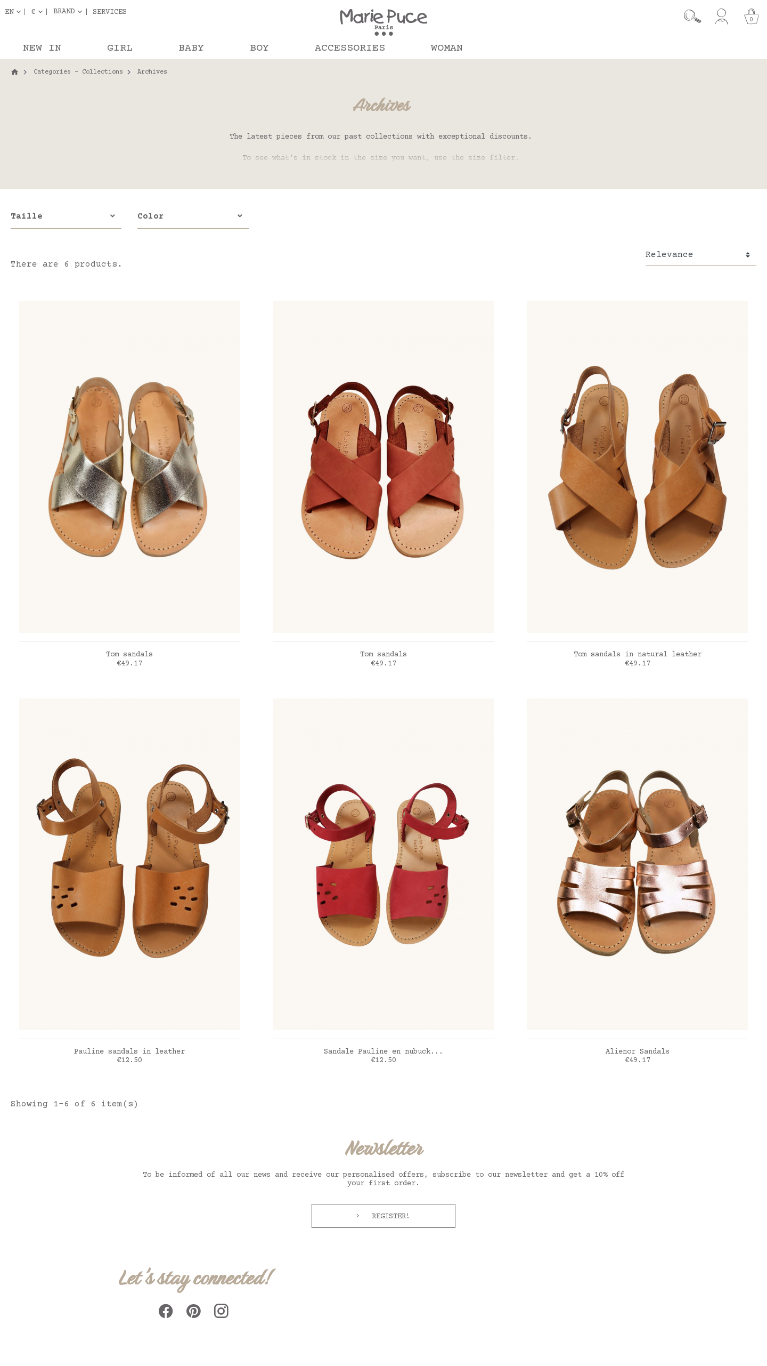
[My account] (721, 17)
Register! (389, 1216)
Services (110, 12)
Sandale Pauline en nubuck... (383, 1052)
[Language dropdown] (15, 12)
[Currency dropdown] (39, 12)
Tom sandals (129, 654)
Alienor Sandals (638, 1052)
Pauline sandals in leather (129, 1052)
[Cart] (751, 17)
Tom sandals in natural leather (637, 654)
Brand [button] (64, 12)
